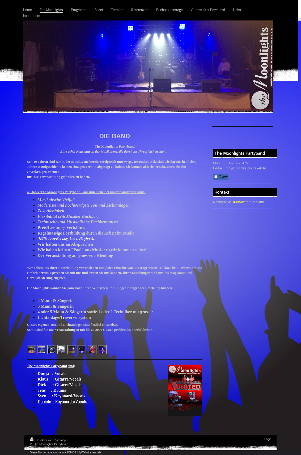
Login (267, 439)
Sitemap (60, 440)
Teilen (220, 177)
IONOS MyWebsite (79, 452)
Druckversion (41, 440)
